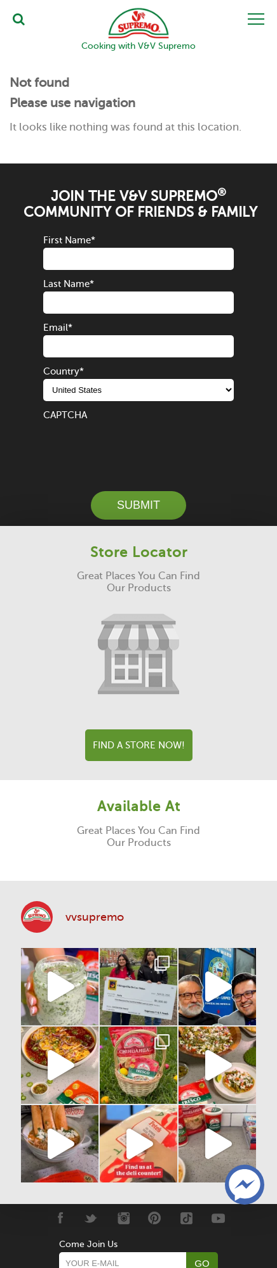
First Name (69, 240)
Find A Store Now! (139, 745)
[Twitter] (91, 1218)
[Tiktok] (186, 1218)
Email (57, 328)
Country (63, 371)
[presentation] (139, 447)
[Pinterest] (154, 1218)
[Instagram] (123, 1218)
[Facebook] (59, 1218)
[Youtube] (218, 1218)
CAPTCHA (65, 415)
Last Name (68, 284)
